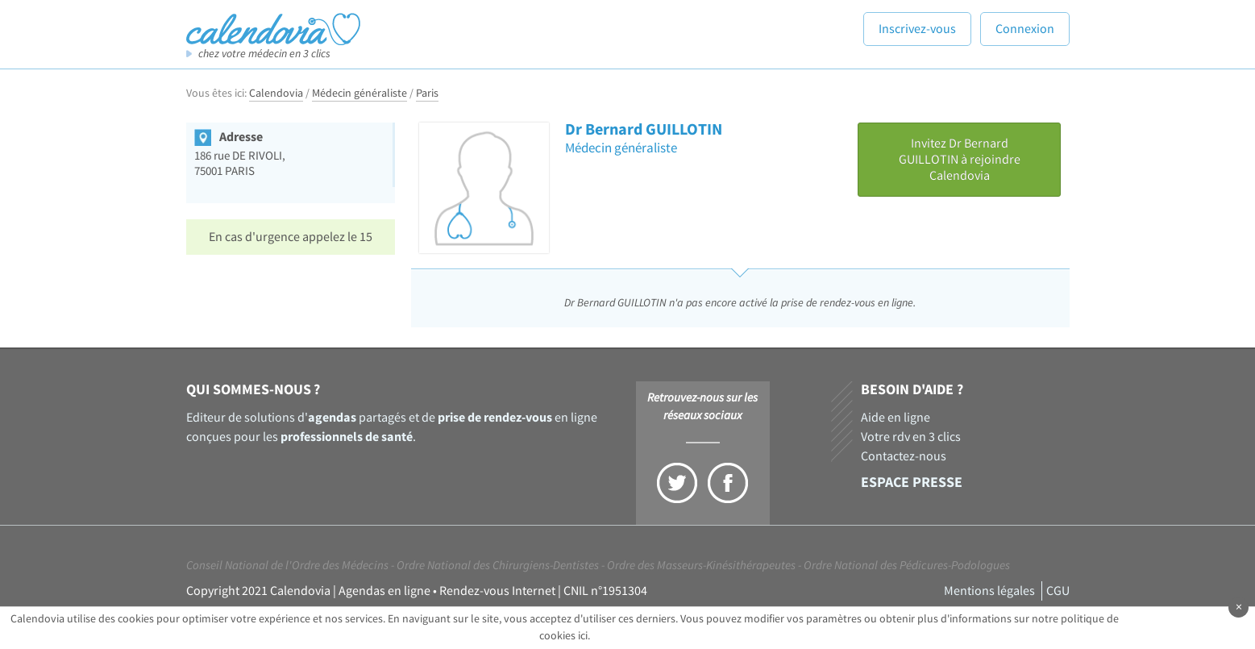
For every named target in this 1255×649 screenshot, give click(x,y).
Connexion (1024, 29)
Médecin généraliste (359, 93)
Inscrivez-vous (917, 29)
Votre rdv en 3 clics (911, 437)
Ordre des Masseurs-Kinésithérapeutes (701, 565)
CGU (1058, 591)
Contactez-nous (903, 456)
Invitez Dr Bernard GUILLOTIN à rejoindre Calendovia (959, 159)
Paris (427, 93)
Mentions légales (989, 591)
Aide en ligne (895, 418)
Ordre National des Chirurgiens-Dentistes (498, 565)
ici (583, 636)
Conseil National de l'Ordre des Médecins (287, 565)
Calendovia (276, 93)
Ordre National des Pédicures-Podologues (907, 565)
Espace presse (911, 482)
